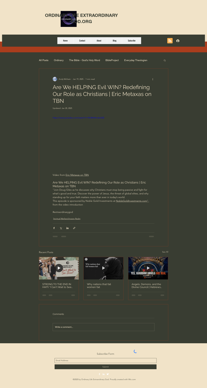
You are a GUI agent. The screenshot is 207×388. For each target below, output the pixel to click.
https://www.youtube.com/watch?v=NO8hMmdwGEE (78, 117)
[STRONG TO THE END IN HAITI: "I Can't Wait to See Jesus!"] (59, 268)
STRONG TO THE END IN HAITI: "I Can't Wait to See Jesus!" (56, 285)
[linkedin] (103, 374)
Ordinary (59, 60)
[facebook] (99, 374)
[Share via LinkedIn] (67, 228)
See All (165, 252)
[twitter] (107, 374)
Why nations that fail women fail (99, 285)
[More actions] (152, 79)
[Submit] (106, 366)
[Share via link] (74, 228)
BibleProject (112, 60)
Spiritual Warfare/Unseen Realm (66, 218)
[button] (164, 60)
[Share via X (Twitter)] (60, 228)
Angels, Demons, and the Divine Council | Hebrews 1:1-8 (146, 285)
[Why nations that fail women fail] (103, 268)
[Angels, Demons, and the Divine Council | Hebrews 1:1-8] (148, 268)
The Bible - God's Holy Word (84, 60)
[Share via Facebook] (54, 228)
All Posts (43, 60)
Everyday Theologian (135, 60)
